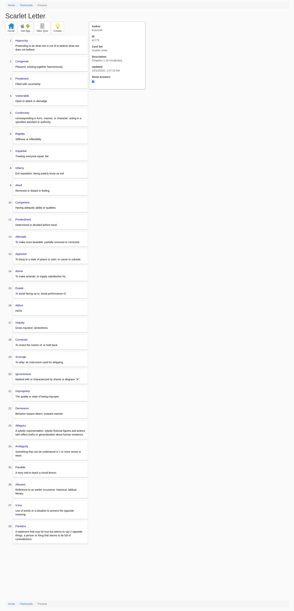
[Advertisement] (119, 126)
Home (11, 5)
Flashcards (26, 5)
